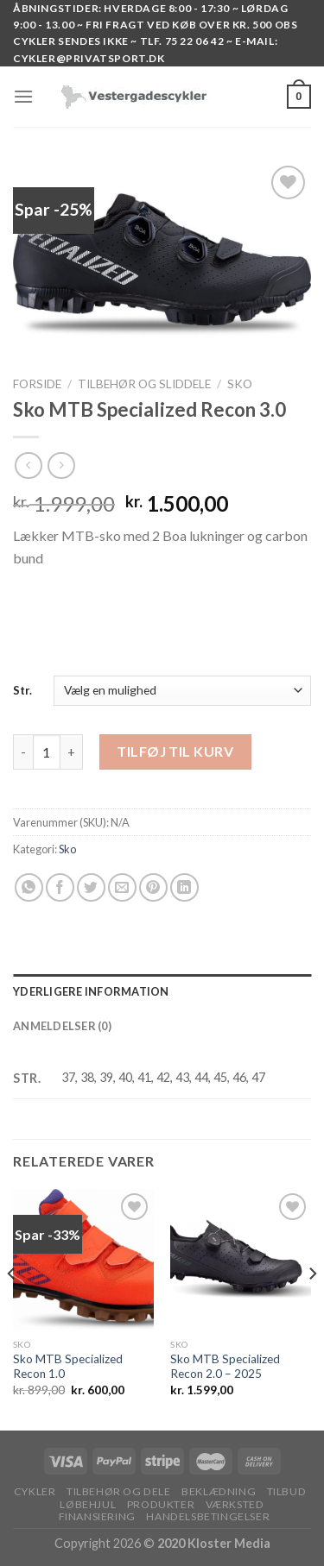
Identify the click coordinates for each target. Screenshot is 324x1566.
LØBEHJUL (88, 1504)
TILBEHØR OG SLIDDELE (144, 384)
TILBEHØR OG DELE (119, 1491)
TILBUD (287, 1491)
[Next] (312, 1307)
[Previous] (12, 1307)
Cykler (35, 1491)
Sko (239, 384)
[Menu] (23, 96)
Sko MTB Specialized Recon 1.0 (68, 1366)
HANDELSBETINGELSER (208, 1516)
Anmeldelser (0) (62, 1026)
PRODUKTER (161, 1504)
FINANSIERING (97, 1516)
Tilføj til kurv (175, 751)
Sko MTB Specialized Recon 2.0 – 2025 (225, 1366)
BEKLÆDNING (218, 1491)
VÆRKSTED (235, 1504)
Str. (22, 690)
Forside (37, 384)
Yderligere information (91, 991)
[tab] (162, 991)
